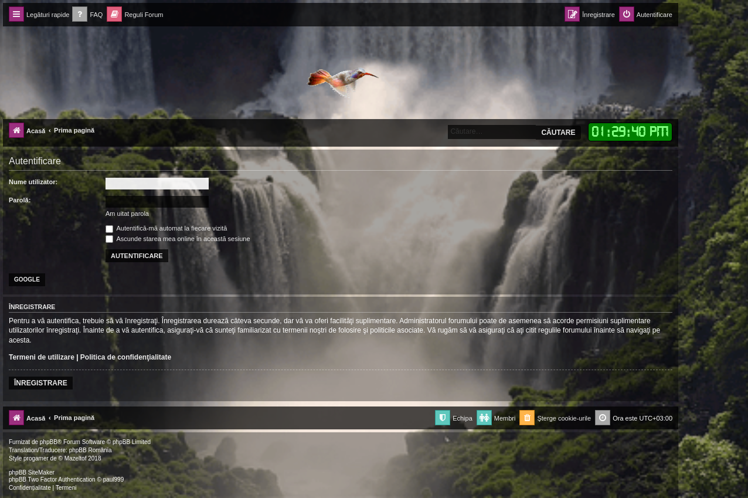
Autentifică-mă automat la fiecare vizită (166, 228)
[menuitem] (87, 14)
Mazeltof (75, 458)
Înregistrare (40, 383)
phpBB (48, 442)
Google (27, 279)
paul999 (113, 479)
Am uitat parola (127, 213)
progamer (36, 458)
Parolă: (19, 200)
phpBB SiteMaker (32, 472)
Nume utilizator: (33, 181)
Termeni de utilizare (41, 357)
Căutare (558, 132)
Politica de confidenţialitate (125, 357)
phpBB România (90, 450)
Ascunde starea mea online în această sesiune (178, 238)
